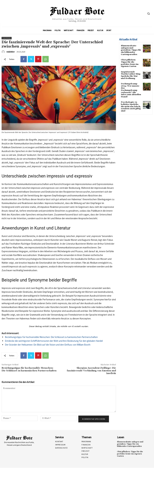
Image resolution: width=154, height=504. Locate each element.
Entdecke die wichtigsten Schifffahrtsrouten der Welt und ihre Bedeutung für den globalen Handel (54, 340)
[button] (148, 13)
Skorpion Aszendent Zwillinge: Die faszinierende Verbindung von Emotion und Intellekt (91, 371)
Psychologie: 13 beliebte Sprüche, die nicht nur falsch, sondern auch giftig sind (131, 103)
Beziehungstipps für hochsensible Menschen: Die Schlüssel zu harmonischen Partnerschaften (51, 337)
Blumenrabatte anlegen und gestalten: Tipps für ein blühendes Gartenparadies (131, 50)
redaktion (10, 51)
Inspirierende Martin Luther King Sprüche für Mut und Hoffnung (130, 74)
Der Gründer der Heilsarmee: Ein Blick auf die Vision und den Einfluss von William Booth (47, 344)
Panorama (7, 38)
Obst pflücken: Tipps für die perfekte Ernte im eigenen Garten (129, 62)
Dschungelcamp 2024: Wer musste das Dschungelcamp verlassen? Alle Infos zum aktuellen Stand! (131, 88)
